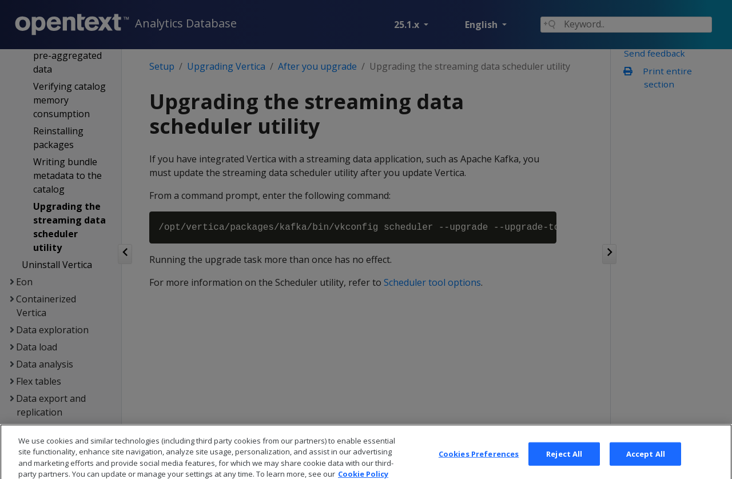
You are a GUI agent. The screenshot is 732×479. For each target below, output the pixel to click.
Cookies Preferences (479, 462)
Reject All (564, 462)
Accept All (645, 462)
